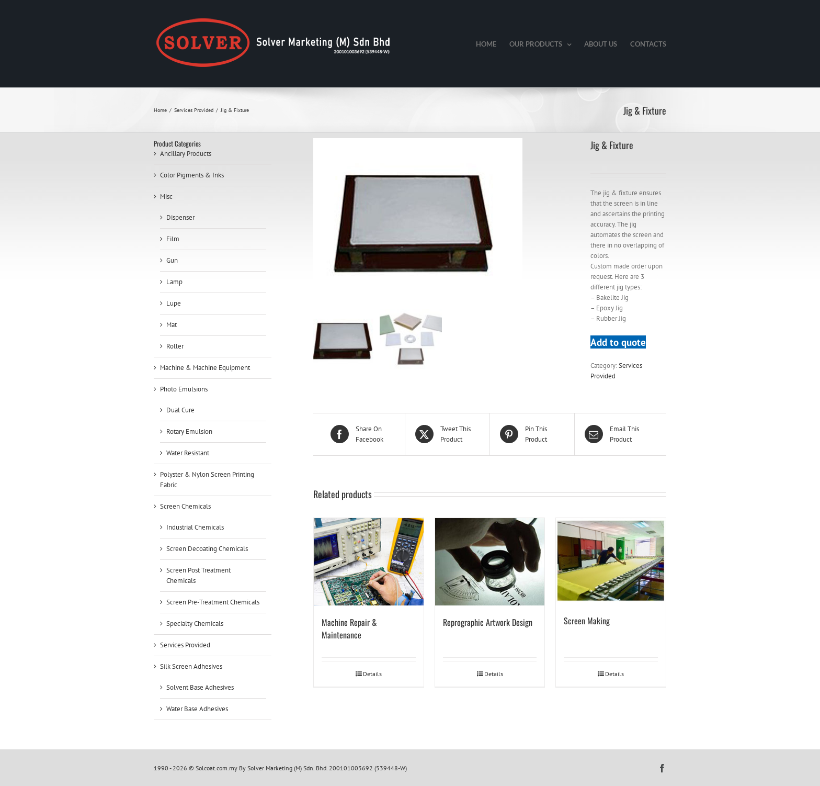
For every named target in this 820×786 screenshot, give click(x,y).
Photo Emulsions (184, 389)
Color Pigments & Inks (192, 175)
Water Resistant (187, 452)
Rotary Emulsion (189, 431)
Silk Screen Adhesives (191, 666)
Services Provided (185, 645)
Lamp (174, 281)
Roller (175, 346)
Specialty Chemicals (194, 623)
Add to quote (618, 342)
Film (172, 238)
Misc (166, 196)
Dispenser (180, 217)
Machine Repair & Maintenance (349, 628)
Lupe (173, 303)
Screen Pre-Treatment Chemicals (212, 602)
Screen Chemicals (185, 506)
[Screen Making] (611, 561)
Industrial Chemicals (195, 527)
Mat (171, 324)
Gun (172, 260)
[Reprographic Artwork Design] (490, 562)
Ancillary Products (185, 153)
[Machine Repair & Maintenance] (369, 562)
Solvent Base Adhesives (200, 687)
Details (372, 674)
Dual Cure (180, 410)
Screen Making (587, 620)
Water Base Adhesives (197, 708)
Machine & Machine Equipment (205, 367)
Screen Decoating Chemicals (207, 548)
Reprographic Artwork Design (487, 622)
